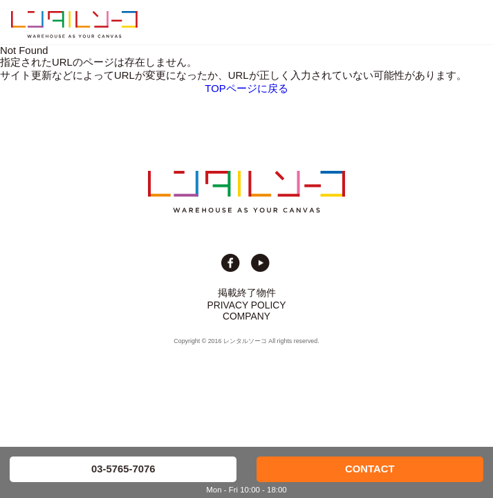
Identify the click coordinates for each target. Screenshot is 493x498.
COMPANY (246, 316)
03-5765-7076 (123, 468)
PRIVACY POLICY (246, 305)
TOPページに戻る (246, 88)
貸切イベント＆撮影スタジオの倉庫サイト (74, 24)
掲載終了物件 (247, 292)
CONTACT (370, 468)
